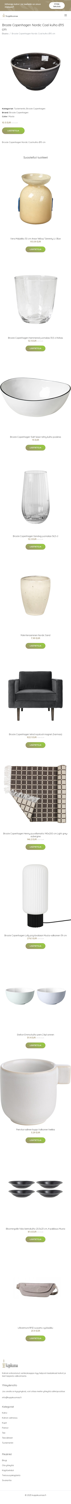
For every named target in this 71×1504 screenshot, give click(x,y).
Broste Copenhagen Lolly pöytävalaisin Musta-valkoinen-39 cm (35, 935)
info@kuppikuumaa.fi (12, 1397)
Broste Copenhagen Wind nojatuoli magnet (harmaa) (35, 734)
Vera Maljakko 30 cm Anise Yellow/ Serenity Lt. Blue (35, 238)
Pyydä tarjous (57, 5)
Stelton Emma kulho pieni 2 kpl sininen (35, 1034)
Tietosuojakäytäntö (11, 1475)
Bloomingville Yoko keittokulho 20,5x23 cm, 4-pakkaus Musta (35, 1228)
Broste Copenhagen (35, 108)
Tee (3, 1433)
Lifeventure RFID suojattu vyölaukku (35, 1327)
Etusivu (5, 33)
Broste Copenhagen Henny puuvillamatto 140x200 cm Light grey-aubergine (35, 835)
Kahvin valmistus (9, 1418)
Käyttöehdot (8, 1470)
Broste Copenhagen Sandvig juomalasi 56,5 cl (35, 536)
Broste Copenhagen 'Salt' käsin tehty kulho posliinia (35, 437)
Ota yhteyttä (8, 1465)
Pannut (5, 1428)
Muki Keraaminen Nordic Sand (35, 635)
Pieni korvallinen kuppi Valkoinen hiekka (35, 1129)
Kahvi (4, 1413)
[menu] (66, 15)
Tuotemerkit (19, 108)
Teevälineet (7, 1438)
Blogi (4, 1460)
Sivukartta (6, 1480)
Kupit (4, 1423)
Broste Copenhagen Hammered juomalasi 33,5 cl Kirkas (35, 338)
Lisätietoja (13, 130)
